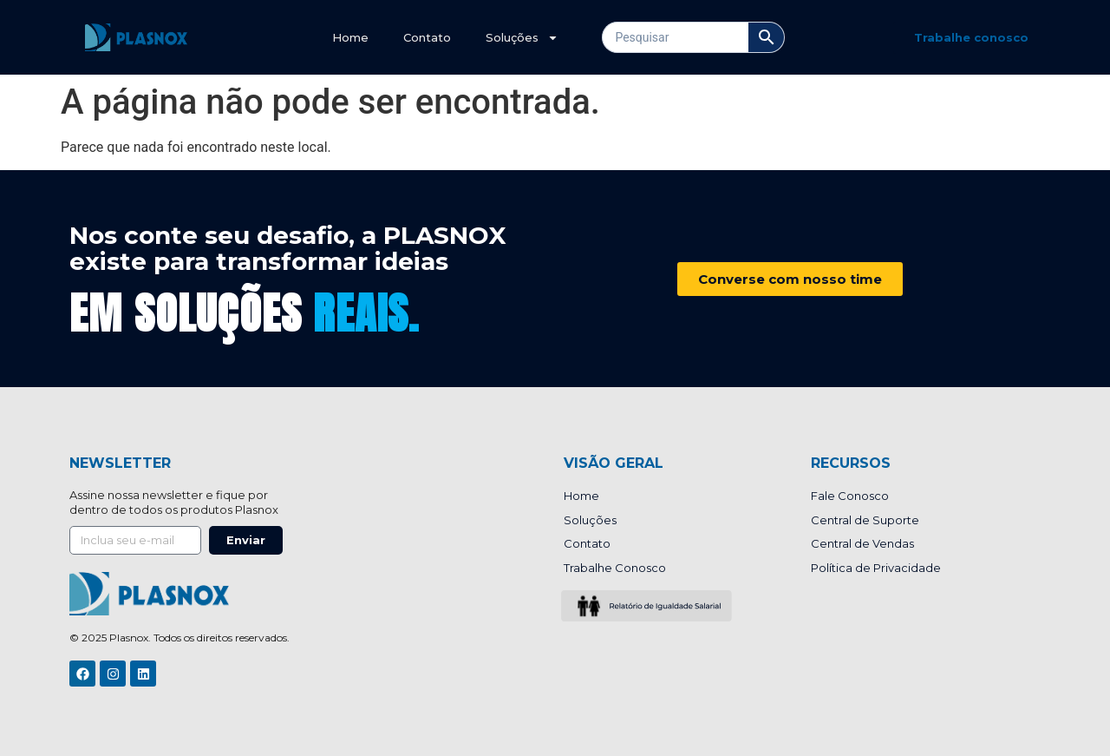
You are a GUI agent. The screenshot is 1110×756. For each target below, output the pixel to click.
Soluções (522, 37)
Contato (427, 37)
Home (350, 37)
